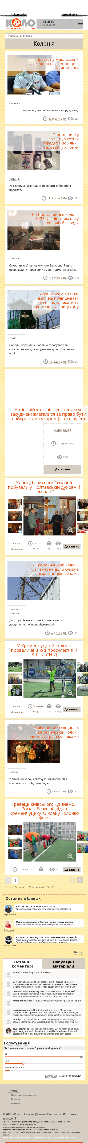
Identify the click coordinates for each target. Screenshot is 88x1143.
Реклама (15, 1099)
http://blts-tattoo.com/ (28, 974)
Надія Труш (9, 930)
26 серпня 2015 (65, 443)
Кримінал (14, 178)
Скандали (15, 103)
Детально (62, 469)
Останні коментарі (22, 964)
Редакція (15, 1103)
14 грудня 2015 (58, 361)
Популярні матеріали (63, 964)
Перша (9, 887)
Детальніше (51, 1075)
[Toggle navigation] (80, 22)
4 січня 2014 (25, 869)
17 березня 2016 (57, 198)
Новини (13, 609)
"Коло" (14, 1091)
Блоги (78, 952)
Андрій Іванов (62, 429)
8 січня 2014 (59, 791)
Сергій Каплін (10, 914)
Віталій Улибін (10, 945)
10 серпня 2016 (58, 118)
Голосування (17, 1043)
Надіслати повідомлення (23, 1095)
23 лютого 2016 (58, 278)
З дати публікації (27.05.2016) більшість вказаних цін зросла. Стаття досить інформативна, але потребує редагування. (41, 1021)
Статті (13, 338)
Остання (19, 887)
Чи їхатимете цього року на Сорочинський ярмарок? (32, 1048)
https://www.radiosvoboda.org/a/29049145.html (43, 1002)
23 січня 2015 (59, 632)
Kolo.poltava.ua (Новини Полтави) (36, 1114)
